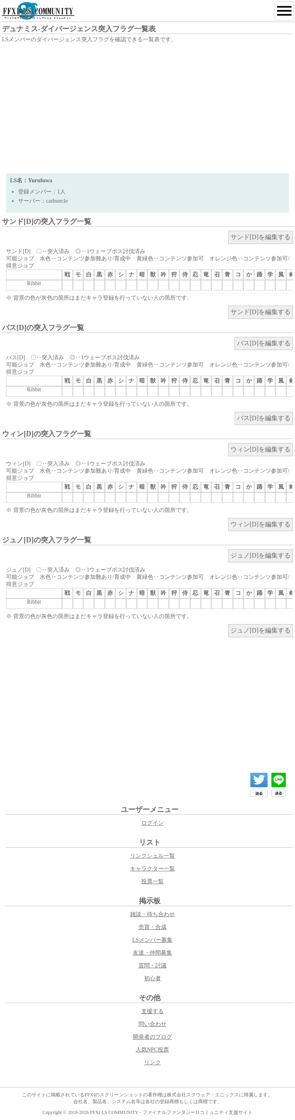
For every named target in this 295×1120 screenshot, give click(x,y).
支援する (152, 1011)
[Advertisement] (147, 105)
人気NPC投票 (152, 1050)
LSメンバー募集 (152, 940)
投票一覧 (152, 881)
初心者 (152, 978)
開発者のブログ (152, 1037)
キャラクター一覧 (152, 869)
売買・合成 (152, 927)
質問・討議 (152, 966)
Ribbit (34, 283)
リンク (152, 1063)
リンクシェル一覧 (152, 856)
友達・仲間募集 (152, 953)
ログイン (152, 823)
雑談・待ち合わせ (152, 914)
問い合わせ (152, 1024)
